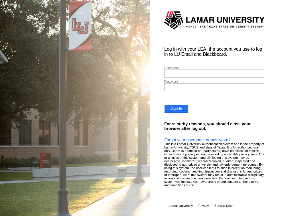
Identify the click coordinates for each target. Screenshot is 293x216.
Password (171, 81)
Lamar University (181, 205)
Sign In (176, 108)
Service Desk (223, 205)
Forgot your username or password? (197, 140)
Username (171, 68)
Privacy (203, 205)
